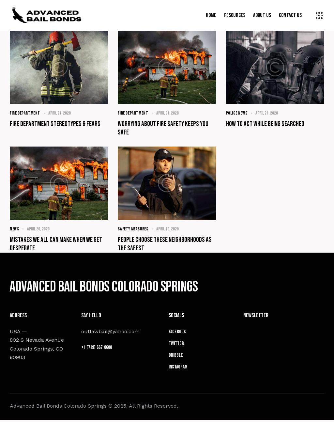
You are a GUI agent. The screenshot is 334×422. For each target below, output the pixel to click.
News (14, 229)
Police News (237, 113)
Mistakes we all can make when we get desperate (57, 244)
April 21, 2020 (60, 113)
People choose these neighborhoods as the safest (165, 244)
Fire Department (25, 113)
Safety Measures (133, 229)
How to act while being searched (266, 124)
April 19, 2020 (169, 229)
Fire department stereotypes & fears (56, 124)
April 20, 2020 (38, 229)
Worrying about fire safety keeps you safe (164, 128)
